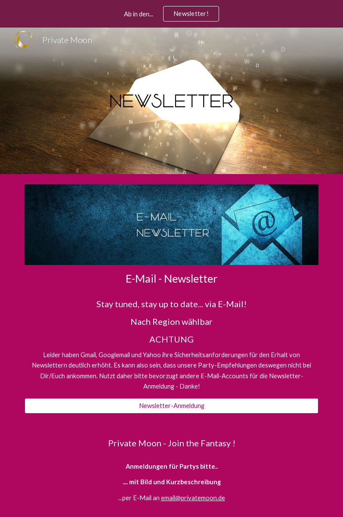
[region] (171, 14)
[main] (172, 278)
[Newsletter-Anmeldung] (171, 406)
